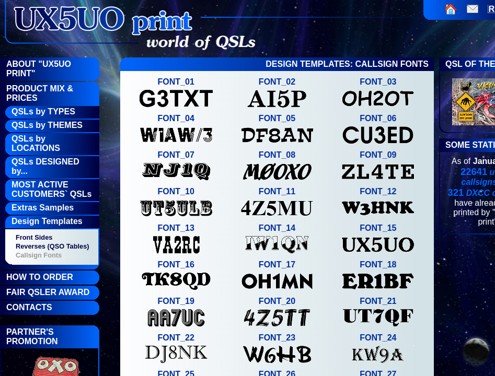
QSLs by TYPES (43, 111)
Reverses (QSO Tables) (52, 246)
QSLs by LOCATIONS (35, 143)
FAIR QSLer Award (47, 292)
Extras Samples (42, 207)
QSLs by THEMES (47, 125)
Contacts (29, 307)
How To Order (39, 277)
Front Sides (34, 237)
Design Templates (47, 221)
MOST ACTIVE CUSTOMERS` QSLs (51, 189)
